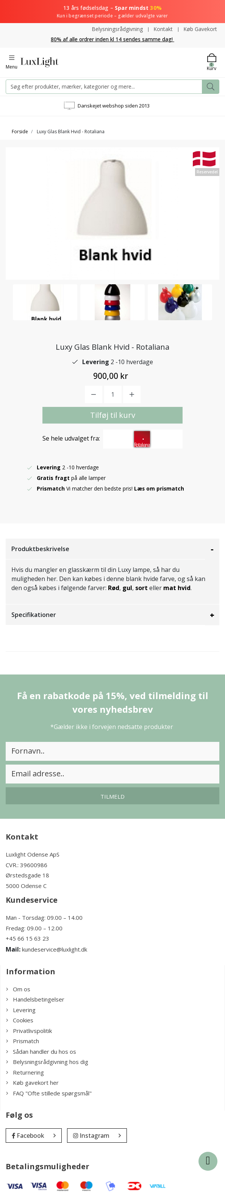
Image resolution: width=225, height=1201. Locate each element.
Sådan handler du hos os (41, 1051)
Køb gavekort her (32, 1082)
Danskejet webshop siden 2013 (114, 105)
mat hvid (177, 588)
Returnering (25, 1072)
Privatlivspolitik (29, 1030)
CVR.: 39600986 (26, 864)
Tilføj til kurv (112, 415)
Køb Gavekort (200, 29)
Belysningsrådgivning (116, 29)
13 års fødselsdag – (112, 11)
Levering (21, 1009)
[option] (45, 302)
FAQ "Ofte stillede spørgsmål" (49, 1093)
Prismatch (22, 1041)
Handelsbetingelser (35, 999)
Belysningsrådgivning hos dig (47, 1061)
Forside (20, 131)
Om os (18, 988)
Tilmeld (112, 796)
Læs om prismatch (159, 488)
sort (141, 588)
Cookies (19, 1020)
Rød (113, 588)
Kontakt (162, 29)
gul (127, 588)
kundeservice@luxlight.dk (54, 949)
